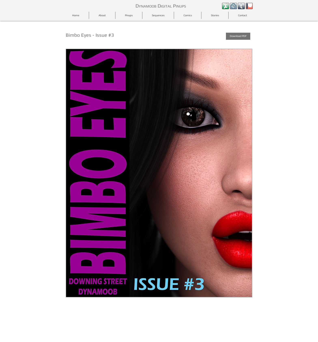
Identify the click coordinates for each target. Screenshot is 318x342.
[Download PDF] (238, 36)
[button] (159, 173)
